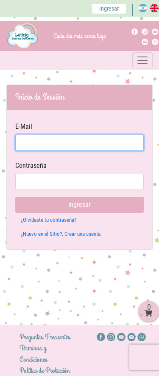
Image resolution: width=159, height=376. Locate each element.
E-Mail (23, 126)
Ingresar (109, 8)
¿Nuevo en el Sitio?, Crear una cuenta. (61, 234)
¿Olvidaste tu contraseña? (48, 220)
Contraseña (31, 165)
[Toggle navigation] (142, 60)
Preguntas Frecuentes (45, 337)
